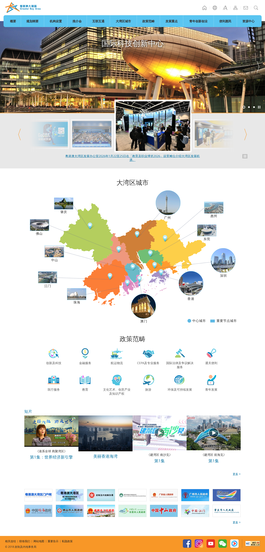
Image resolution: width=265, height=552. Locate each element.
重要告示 (53, 541)
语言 (215, 7)
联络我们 (246, 7)
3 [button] (254, 107)
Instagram (199, 543)
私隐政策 (67, 541)
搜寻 (256, 7)
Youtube (211, 543)
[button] (6, 66)
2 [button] (249, 107)
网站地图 (235, 7)
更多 (235, 522)
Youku (234, 543)
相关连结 (10, 541)
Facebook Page (187, 543)
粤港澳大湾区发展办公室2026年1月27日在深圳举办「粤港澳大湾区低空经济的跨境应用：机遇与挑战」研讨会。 (132, 158)
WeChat (222, 543)
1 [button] (244, 107)
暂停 (259, 107)
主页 (204, 7)
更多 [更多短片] (235, 474)
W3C (252, 543)
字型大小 (225, 7)
